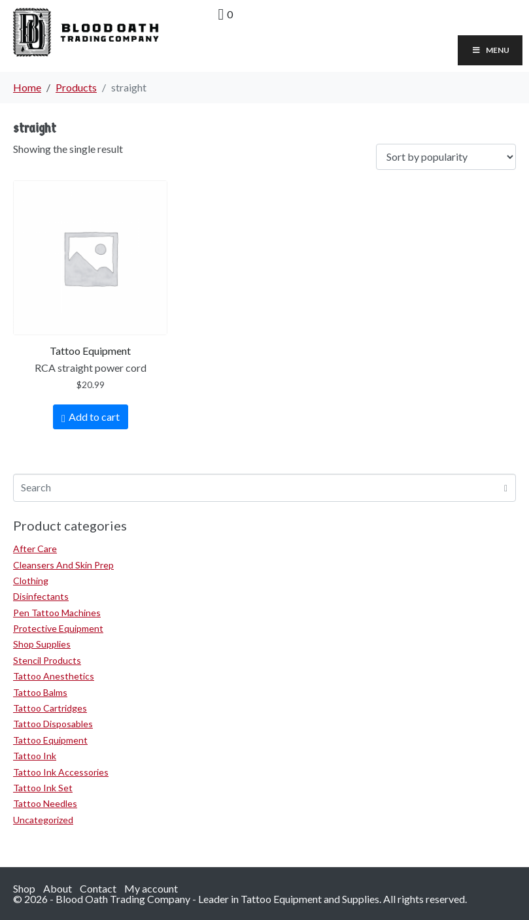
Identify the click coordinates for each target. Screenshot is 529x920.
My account (151, 888)
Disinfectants (41, 596)
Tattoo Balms (40, 692)
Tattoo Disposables (53, 723)
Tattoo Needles (45, 803)
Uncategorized (43, 819)
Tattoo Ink (34, 755)
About (57, 888)
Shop (24, 888)
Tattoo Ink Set (43, 787)
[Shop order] (446, 157)
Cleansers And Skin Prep (63, 564)
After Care (35, 548)
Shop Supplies (42, 643)
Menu (490, 50)
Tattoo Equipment (50, 740)
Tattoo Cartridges (50, 708)
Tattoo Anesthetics (53, 676)
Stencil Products (47, 660)
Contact (98, 888)
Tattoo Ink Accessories (61, 772)
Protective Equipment (58, 628)
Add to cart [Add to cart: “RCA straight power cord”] (94, 416)
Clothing (30, 580)
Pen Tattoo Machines (57, 612)
